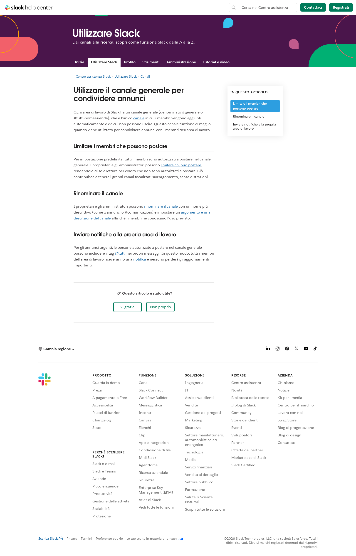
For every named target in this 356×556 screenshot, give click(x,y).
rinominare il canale (161, 206)
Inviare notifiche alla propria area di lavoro (254, 126)
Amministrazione (181, 62)
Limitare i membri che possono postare (250, 106)
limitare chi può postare (181, 165)
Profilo (130, 62)
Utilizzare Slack (104, 62)
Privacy (72, 538)
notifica (139, 259)
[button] (127, 307)
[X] (296, 349)
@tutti (120, 253)
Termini (86, 538)
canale (138, 118)
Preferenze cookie (109, 538)
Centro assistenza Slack (93, 76)
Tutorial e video (216, 62)
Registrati (341, 7)
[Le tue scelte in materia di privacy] (153, 538)
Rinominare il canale (248, 116)
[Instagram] (277, 349)
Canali (145, 76)
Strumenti (151, 62)
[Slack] (44, 446)
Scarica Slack (50, 538)
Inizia (79, 62)
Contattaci (313, 7)
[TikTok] (316, 349)
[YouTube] (306, 349)
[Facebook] (287, 349)
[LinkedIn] (268, 349)
